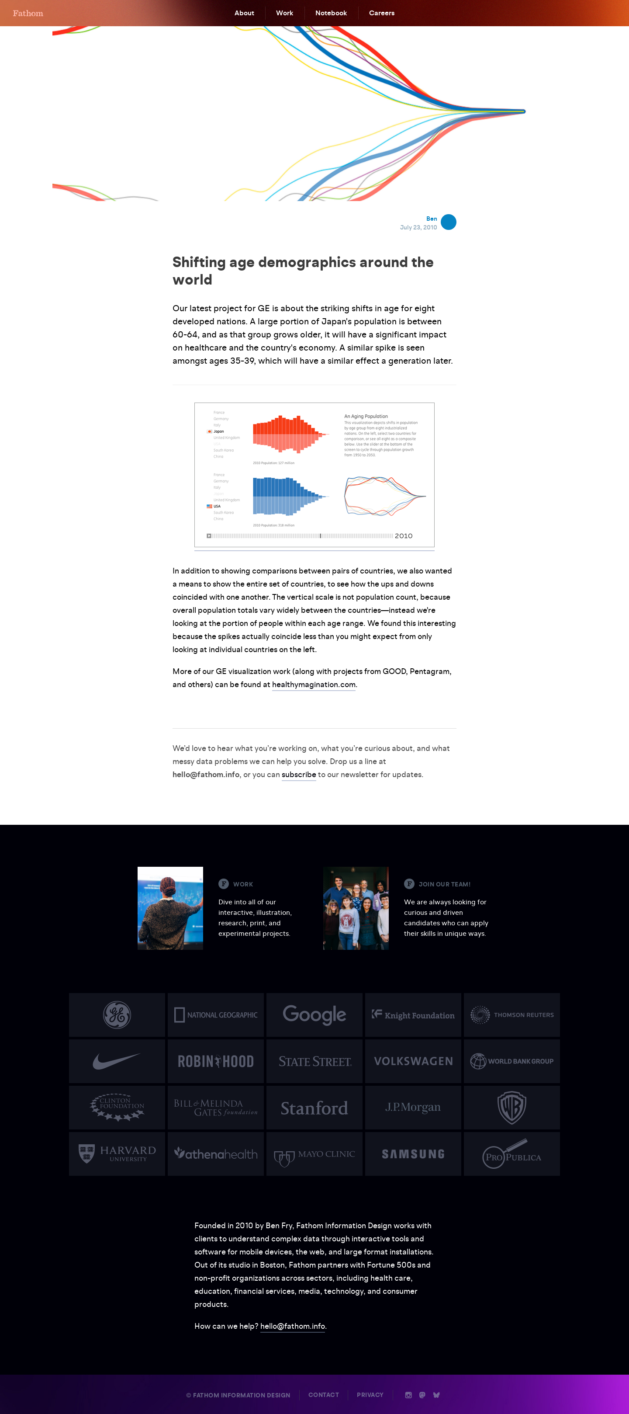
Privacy (370, 1395)
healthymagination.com (314, 684)
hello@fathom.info (292, 1326)
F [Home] (28, 13)
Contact (323, 1395)
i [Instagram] (408, 1395)
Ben (431, 218)
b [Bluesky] (436, 1395)
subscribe (299, 774)
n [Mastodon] (422, 1395)
